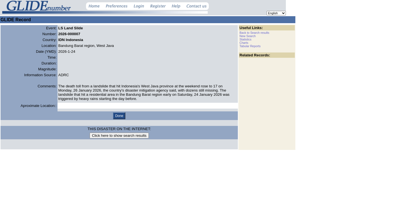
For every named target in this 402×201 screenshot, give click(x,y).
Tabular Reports (250, 46)
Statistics (246, 39)
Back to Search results (254, 32)
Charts (244, 42)
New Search (248, 36)
